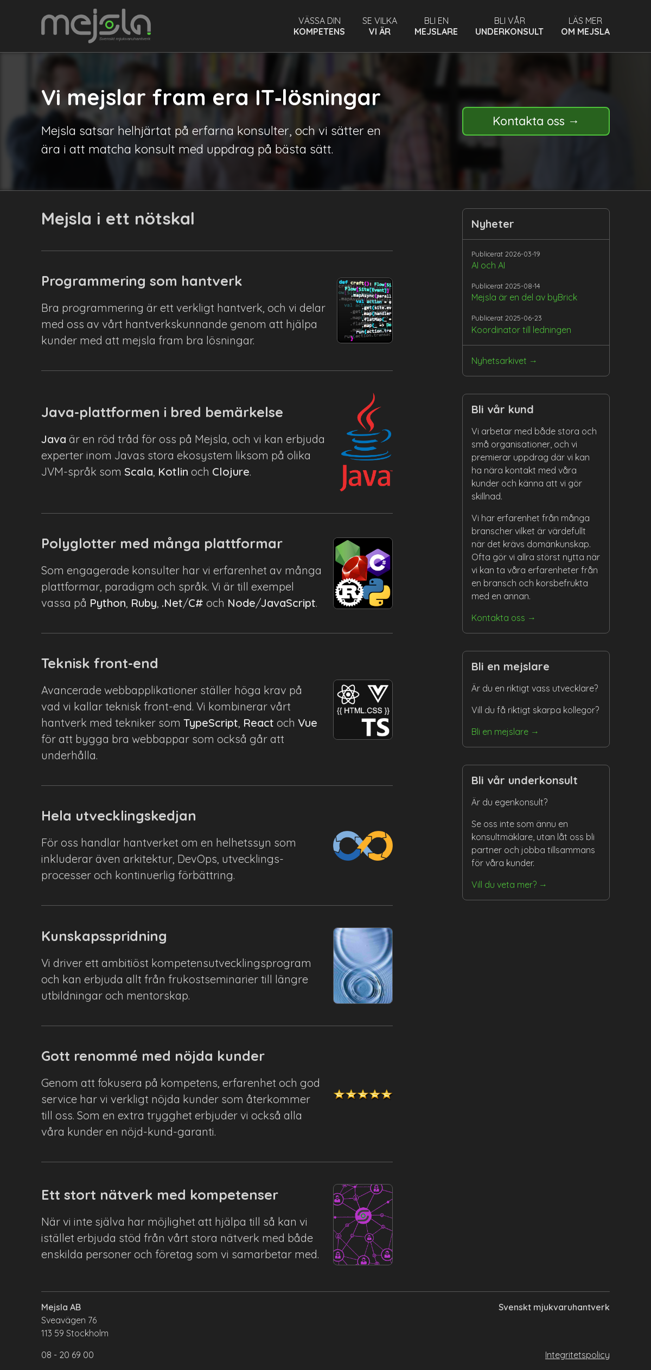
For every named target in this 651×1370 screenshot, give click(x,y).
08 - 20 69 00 (67, 1354)
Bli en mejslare (499, 731)
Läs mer (585, 26)
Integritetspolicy (577, 1354)
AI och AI (488, 265)
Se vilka (379, 26)
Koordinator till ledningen (521, 329)
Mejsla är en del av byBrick (524, 297)
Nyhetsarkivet (499, 360)
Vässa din (319, 26)
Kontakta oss (528, 121)
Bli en (436, 26)
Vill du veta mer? (504, 884)
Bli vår (509, 26)
